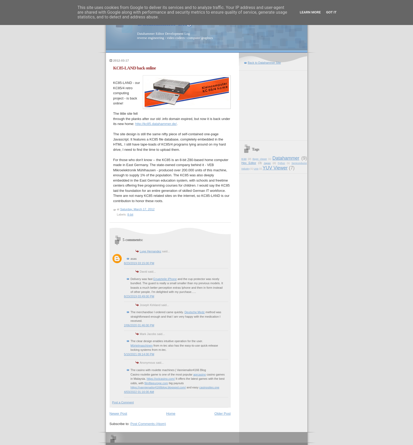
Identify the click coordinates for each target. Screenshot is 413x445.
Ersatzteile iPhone (165, 279)
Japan (267, 163)
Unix (256, 168)
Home (170, 414)
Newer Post (118, 414)
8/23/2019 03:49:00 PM (139, 296)
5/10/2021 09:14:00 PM (139, 354)
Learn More (310, 12)
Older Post (222, 414)
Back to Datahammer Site (264, 62)
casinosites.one (209, 387)
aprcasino (199, 374)
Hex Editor (249, 162)
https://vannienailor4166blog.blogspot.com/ (158, 387)
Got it (331, 12)
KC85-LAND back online (134, 68)
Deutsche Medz (194, 312)
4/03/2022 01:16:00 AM (139, 391)
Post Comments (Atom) (148, 424)
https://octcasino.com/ (161, 378)
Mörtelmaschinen (142, 345)
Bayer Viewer (260, 159)
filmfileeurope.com (156, 383)
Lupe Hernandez (150, 251)
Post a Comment (123, 402)
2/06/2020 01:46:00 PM (139, 325)
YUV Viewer (275, 168)
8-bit (130, 214)
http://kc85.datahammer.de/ (156, 124)
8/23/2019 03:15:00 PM (139, 263)
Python (281, 163)
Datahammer (285, 158)
